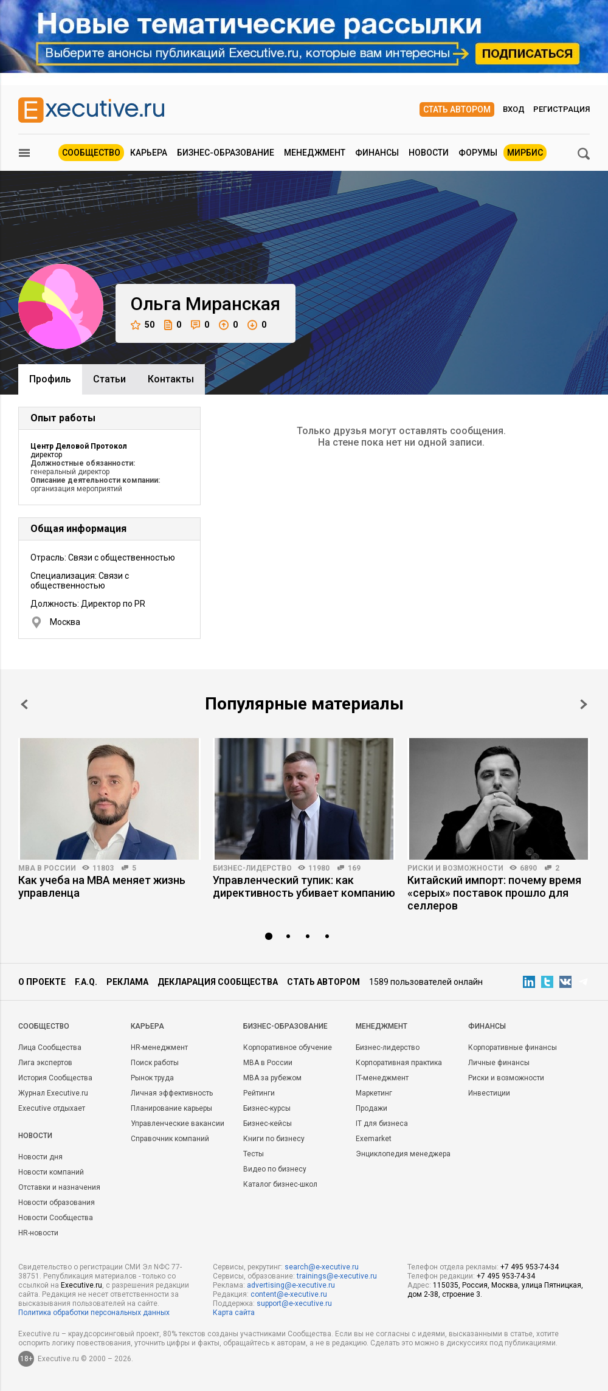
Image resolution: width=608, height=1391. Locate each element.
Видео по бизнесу (274, 1169)
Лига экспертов (45, 1062)
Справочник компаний (170, 1138)
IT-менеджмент (382, 1078)
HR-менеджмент (159, 1047)
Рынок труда (152, 1078)
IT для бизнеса (382, 1123)
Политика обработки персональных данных (94, 1312)
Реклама (127, 982)
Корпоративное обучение (287, 1047)
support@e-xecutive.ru (294, 1303)
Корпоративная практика (399, 1062)
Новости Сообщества (55, 1217)
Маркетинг (374, 1093)
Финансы (377, 152)
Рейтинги (259, 1093)
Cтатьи (109, 379)
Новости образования (56, 1202)
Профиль (50, 379)
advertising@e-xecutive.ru (291, 1285)
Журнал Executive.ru (53, 1093)
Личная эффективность (172, 1093)
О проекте (42, 982)
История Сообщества (55, 1078)
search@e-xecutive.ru (322, 1267)
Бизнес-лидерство (252, 868)
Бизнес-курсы (267, 1108)
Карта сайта (234, 1312)
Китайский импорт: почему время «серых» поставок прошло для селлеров (494, 893)
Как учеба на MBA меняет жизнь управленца (101, 886)
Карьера (148, 152)
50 (142, 325)
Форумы (477, 152)
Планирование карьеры (171, 1108)
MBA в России (47, 868)
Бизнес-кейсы (267, 1123)
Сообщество (91, 152)
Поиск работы (155, 1062)
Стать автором (457, 109)
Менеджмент (314, 152)
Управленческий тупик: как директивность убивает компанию (304, 886)
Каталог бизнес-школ (280, 1184)
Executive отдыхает (51, 1108)
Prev (24, 704)
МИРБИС (525, 152)
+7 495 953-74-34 (529, 1267)
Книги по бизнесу (274, 1138)
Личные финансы (499, 1062)
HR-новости (38, 1233)
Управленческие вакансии (177, 1123)
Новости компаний (51, 1172)
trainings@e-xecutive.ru (337, 1276)
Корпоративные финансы (512, 1047)
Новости (429, 152)
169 (354, 868)
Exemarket (374, 1138)
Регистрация (561, 109)
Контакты (171, 379)
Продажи (371, 1108)
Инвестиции (489, 1093)
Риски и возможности (455, 868)
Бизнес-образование (225, 152)
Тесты (253, 1154)
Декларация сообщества (217, 982)
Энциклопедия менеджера (403, 1154)
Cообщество (43, 1026)
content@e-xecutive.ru (288, 1294)
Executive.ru (81, 1285)
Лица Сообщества (49, 1047)
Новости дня (40, 1157)
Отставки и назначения (59, 1187)
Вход (514, 109)
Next (584, 704)
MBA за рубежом (272, 1078)
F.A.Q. (86, 982)
